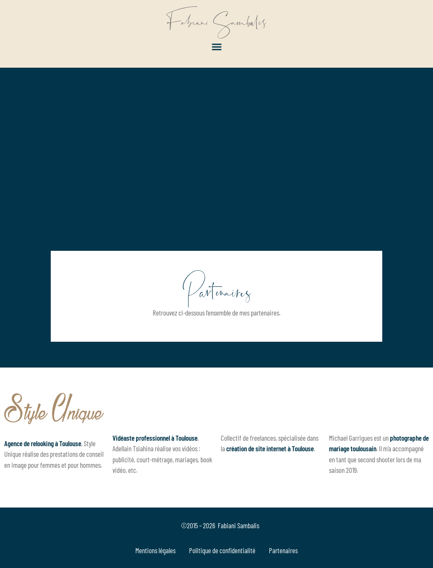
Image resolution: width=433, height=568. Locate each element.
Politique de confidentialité (222, 550)
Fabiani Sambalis (216, 21)
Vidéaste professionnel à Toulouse (154, 438)
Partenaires (283, 550)
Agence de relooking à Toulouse (42, 443)
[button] (216, 47)
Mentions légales (155, 550)
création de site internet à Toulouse (270, 448)
